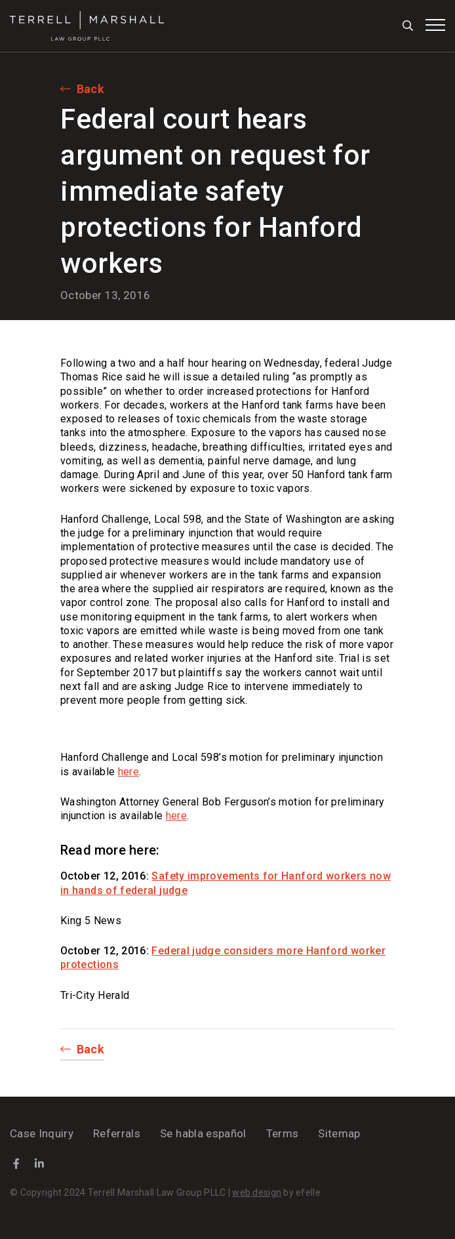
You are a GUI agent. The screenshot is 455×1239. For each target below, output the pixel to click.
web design (256, 1192)
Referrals (116, 1133)
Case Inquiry (41, 1133)
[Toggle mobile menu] (435, 25)
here (128, 771)
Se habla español (203, 1133)
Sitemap (339, 1133)
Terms (282, 1133)
